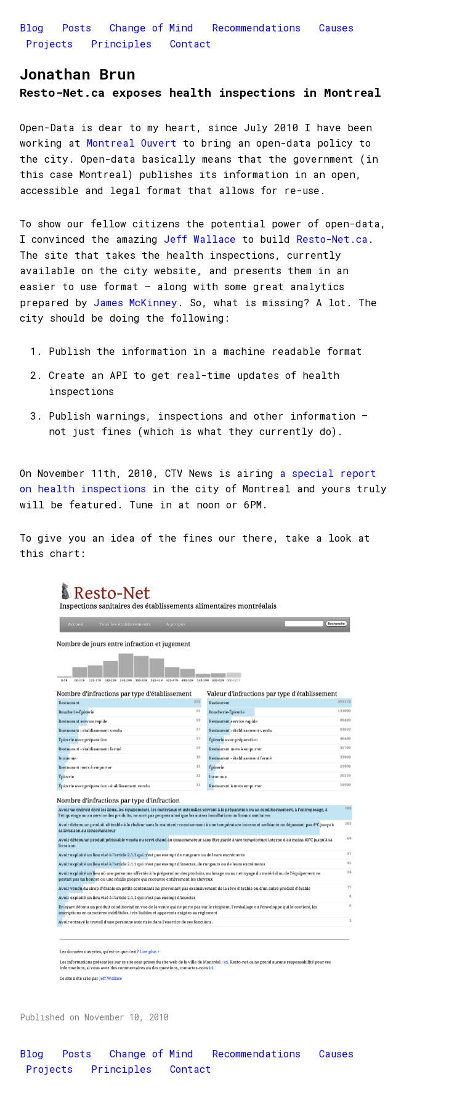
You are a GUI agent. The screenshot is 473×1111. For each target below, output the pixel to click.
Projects (49, 43)
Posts (76, 27)
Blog (32, 27)
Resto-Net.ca (332, 238)
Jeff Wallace (200, 238)
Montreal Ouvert (135, 142)
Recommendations (256, 27)
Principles (121, 43)
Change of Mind (151, 27)
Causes (336, 27)
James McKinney (135, 302)
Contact (190, 43)
